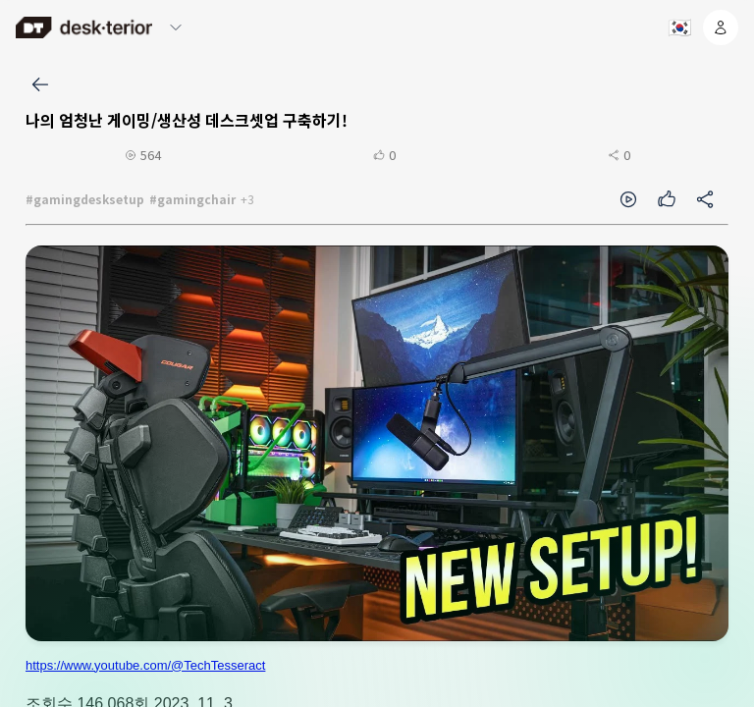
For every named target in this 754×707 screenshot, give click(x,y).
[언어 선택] (678, 27)
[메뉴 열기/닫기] (175, 27)
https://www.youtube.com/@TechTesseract (145, 665)
